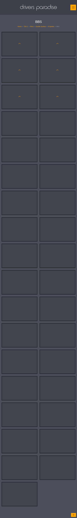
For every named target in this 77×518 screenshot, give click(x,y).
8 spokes (51, 26)
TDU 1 (26, 26)
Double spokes (41, 26)
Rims (32, 26)
